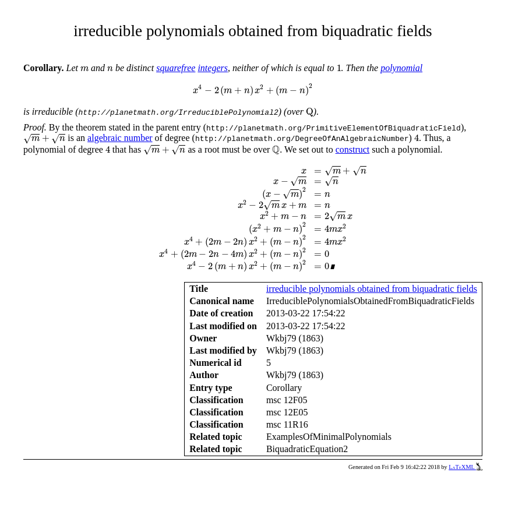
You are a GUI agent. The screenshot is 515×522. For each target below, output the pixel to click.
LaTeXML (465, 467)
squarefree (175, 68)
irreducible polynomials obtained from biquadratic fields (371, 289)
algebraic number (120, 138)
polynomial (401, 68)
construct (353, 149)
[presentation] (84, 69)
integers (212, 68)
